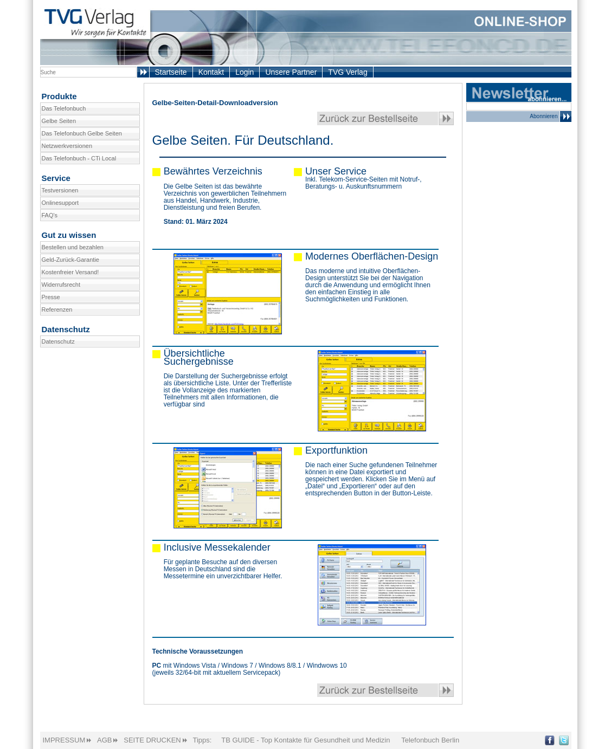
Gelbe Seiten (59, 121)
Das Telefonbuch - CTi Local (79, 158)
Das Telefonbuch (64, 108)
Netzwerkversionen (67, 146)
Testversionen (60, 190)
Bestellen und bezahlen (73, 247)
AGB (104, 740)
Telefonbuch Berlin (430, 740)
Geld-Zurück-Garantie (70, 259)
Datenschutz (58, 341)
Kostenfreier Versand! (70, 272)
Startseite (171, 72)
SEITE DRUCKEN (152, 740)
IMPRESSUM (64, 740)
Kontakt (211, 72)
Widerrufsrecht (61, 284)
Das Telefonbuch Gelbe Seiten (82, 133)
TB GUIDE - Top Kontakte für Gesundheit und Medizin (305, 740)
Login (244, 72)
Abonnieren (550, 116)
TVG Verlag (347, 72)
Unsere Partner (291, 72)
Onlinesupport (60, 202)
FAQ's (50, 215)
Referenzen (57, 309)
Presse (51, 297)
